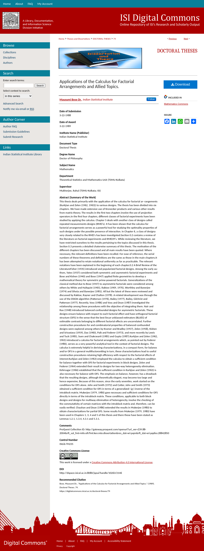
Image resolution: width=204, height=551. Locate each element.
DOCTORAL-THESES (102, 38)
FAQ (82, 541)
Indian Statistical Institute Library (22, 154)
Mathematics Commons (176, 104)
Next (186, 38)
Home (61, 38)
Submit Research (13, 137)
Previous (173, 38)
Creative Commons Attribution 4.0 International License (122, 462)
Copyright (70, 546)
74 (114, 38)
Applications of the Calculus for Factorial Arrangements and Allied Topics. (97, 84)
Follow (151, 99)
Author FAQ (10, 126)
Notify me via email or (18, 109)
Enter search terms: (14, 80)
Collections (9, 52)
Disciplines (9, 57)
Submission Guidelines (16, 131)
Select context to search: (16, 90)
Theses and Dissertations (78, 38)
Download (180, 84)
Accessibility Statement (119, 541)
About (71, 541)
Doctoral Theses (177, 51)
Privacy (60, 546)
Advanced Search (13, 103)
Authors (7, 63)
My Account (96, 541)
